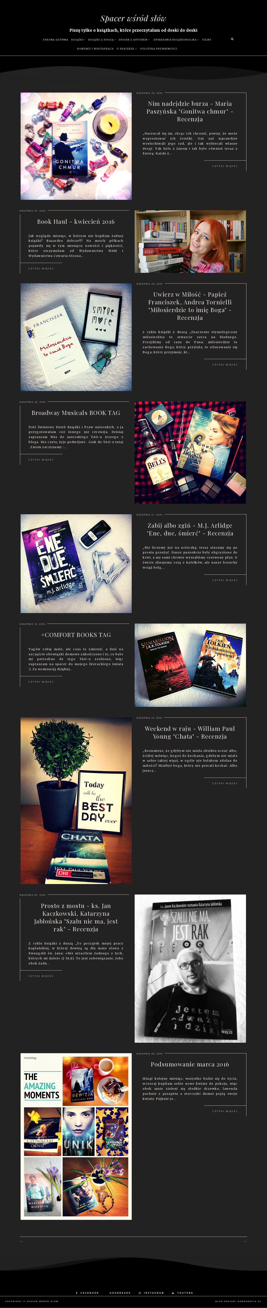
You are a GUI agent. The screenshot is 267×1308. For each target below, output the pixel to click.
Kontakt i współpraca (95, 49)
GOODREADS (120, 1293)
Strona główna (55, 40)
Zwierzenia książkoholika (176, 40)
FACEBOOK (87, 1293)
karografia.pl (250, 1302)
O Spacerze (127, 49)
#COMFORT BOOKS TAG (76, 635)
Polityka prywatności (159, 49)
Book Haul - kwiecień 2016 (76, 222)
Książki (78, 40)
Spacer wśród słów (133, 18)
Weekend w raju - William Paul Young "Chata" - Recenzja (190, 733)
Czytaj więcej (225, 168)
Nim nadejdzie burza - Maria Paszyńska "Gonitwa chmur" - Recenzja (190, 112)
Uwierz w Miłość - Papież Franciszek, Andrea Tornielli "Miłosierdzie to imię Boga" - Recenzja (190, 307)
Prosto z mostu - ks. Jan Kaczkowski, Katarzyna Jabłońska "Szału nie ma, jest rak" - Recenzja (76, 919)
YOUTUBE (182, 1293)
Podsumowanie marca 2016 (190, 1065)
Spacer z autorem (134, 40)
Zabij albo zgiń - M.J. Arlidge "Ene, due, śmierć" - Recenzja (190, 530)
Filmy (207, 40)
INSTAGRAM (151, 1293)
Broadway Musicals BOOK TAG (76, 417)
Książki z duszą (102, 40)
